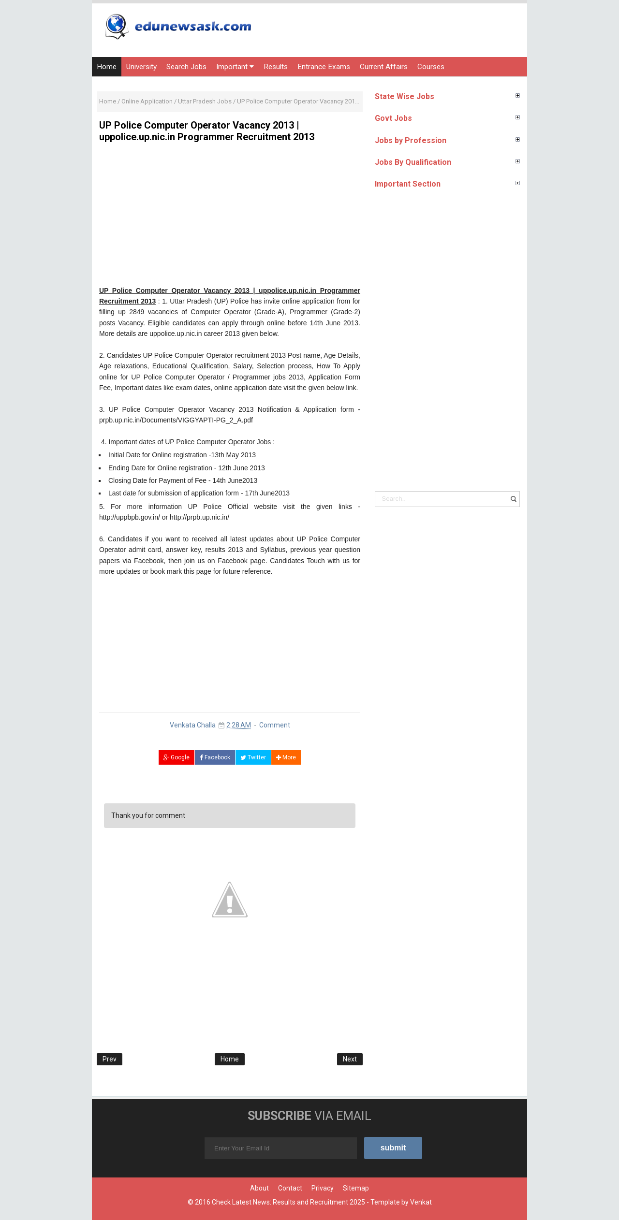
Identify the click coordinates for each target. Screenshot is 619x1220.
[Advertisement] (229, 217)
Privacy (322, 1188)
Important (235, 66)
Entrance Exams (323, 66)
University (141, 66)
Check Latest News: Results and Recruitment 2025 (288, 1202)
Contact (290, 1188)
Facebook (215, 757)
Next (350, 1059)
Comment (274, 725)
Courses (430, 66)
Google (176, 757)
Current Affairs (384, 66)
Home (107, 66)
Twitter (253, 757)
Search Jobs (186, 66)
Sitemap (356, 1188)
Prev (110, 1059)
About (259, 1188)
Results (276, 66)
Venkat (421, 1202)
